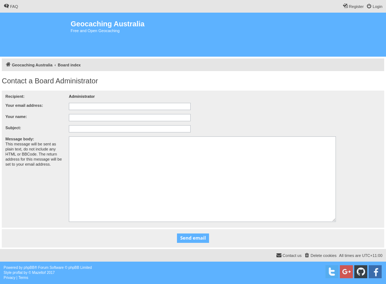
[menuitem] (11, 6)
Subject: (13, 128)
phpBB (29, 268)
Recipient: (15, 96)
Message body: (19, 139)
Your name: (16, 116)
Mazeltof (39, 273)
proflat (18, 273)
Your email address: (24, 105)
